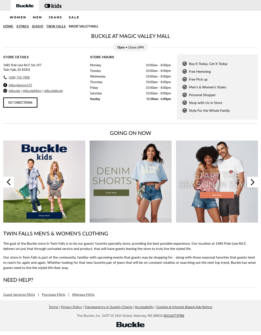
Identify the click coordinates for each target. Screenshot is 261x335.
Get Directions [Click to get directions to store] (20, 102)
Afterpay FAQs (83, 294)
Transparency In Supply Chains (108, 314)
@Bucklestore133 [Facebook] (20, 85)
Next (252, 182)
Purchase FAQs (53, 294)
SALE (74, 17)
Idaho (37, 26)
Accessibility (144, 314)
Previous (8, 182)
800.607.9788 (174, 322)
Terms (53, 314)
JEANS (55, 17)
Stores (22, 26)
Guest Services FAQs (19, 294)
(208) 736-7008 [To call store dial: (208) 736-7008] (19, 77)
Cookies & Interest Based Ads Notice (184, 314)
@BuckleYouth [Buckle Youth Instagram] (53, 91)
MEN (37, 17)
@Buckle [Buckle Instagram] (14, 91)
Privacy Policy (71, 314)
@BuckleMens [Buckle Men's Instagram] (32, 91)
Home (8, 26)
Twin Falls (56, 26)
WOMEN (18, 17)
